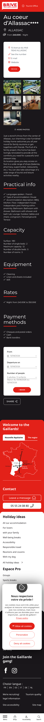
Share (12, 401)
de (26, 688)
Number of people (16, 373)
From (9, 352)
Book (14, 69)
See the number (18, 54)
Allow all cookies (23, 626)
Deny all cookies (22, 643)
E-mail (14, 58)
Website (15, 62)
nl (31, 688)
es (16, 688)
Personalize (22, 635)
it (21, 688)
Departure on (13, 362)
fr (5, 688)
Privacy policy (22, 618)
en (10, 688)
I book (22, 390)
